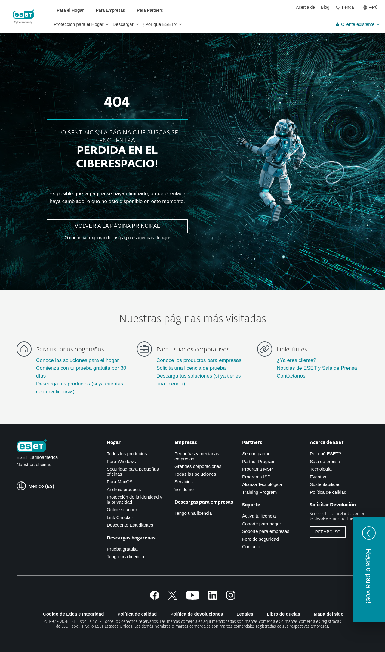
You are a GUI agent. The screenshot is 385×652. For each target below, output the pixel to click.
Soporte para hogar (261, 523)
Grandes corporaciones (197, 466)
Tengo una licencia (125, 556)
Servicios (183, 481)
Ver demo (184, 489)
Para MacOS (120, 481)
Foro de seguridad (260, 539)
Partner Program (259, 461)
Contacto (251, 546)
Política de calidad (328, 492)
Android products (124, 489)
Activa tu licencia (259, 515)
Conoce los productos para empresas (199, 360)
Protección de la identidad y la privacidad (134, 499)
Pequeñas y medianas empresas (196, 456)
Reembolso (327, 532)
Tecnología (321, 468)
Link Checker (120, 517)
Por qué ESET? (325, 453)
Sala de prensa (325, 461)
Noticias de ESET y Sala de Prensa (317, 368)
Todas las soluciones (195, 474)
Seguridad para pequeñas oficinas (133, 471)
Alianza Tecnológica (262, 484)
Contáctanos (291, 376)
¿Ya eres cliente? (296, 360)
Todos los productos (127, 453)
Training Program (259, 492)
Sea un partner (257, 453)
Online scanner (122, 509)
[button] (369, 569)
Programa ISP (256, 476)
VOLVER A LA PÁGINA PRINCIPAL (117, 226)
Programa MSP (257, 468)
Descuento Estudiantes (130, 524)
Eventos (318, 476)
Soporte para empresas (265, 531)
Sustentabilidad (325, 484)
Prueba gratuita (122, 549)
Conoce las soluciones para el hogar (77, 360)
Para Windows (121, 461)
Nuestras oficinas (34, 464)
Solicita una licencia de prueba (191, 368)
